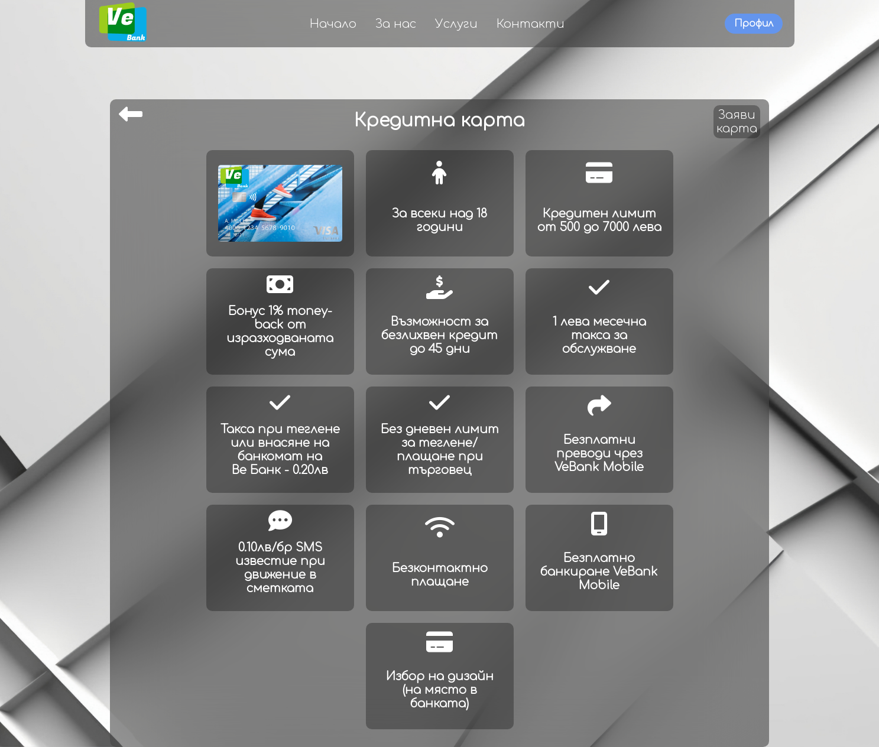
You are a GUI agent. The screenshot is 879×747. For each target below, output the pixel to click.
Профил (753, 23)
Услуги (456, 24)
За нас (395, 24)
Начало (333, 24)
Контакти (531, 24)
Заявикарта (736, 121)
